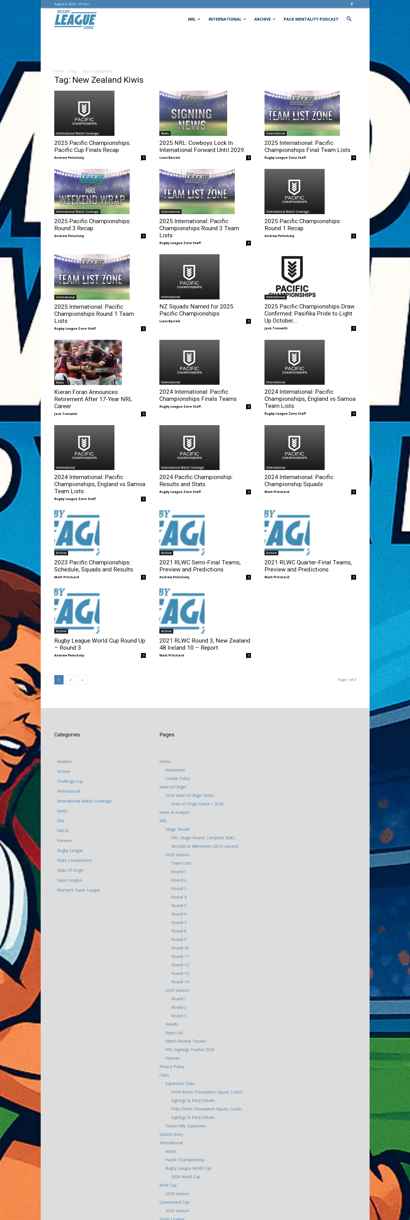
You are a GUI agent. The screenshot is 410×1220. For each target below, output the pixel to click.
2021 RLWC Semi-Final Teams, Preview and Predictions (200, 566)
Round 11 (180, 956)
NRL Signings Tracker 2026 (189, 1049)
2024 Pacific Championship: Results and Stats (196, 481)
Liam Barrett (169, 157)
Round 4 (178, 897)
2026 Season (177, 854)
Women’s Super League (78, 890)
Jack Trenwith (276, 328)
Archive (264, 19)
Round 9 (178, 939)
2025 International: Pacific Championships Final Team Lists (307, 146)
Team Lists (181, 863)
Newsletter (175, 770)
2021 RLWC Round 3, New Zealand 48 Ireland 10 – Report (204, 644)
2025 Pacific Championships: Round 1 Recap (302, 225)
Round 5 (178, 905)
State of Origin (70, 870)
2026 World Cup (185, 1176)
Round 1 (178, 871)
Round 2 (178, 880)
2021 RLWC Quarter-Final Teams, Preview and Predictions (308, 566)
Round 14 (180, 981)
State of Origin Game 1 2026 (197, 803)
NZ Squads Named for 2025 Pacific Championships (196, 310)
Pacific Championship (184, 1159)
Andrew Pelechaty (69, 157)
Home (59, 71)
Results (172, 1024)
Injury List (174, 1032)
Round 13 (180, 973)
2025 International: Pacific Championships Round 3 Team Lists (199, 228)
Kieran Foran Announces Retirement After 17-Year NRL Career (93, 399)
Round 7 (178, 922)
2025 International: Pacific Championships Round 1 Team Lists (94, 313)
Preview (64, 840)
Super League (69, 880)
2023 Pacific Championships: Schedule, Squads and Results (93, 566)
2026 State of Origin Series (189, 795)
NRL (194, 19)
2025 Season (177, 990)
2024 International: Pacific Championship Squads (298, 481)
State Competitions (74, 860)
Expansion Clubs (180, 1083)
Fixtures (172, 1058)
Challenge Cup (70, 781)
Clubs (164, 1075)
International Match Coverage (77, 133)
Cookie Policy (177, 778)
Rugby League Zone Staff (285, 157)
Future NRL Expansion (185, 1125)
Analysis (64, 761)
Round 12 (180, 964)
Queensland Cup (174, 1202)
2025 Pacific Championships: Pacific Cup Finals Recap (92, 146)
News (165, 133)
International (227, 19)
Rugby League (70, 850)
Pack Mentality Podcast (311, 19)
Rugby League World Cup (188, 1168)
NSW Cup (168, 1185)
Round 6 (178, 914)
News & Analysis (174, 812)
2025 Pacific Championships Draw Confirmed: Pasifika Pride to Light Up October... (309, 313)
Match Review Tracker (185, 1041)
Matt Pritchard (276, 492)
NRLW (63, 830)
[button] (349, 19)
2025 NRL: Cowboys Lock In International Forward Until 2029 (201, 146)
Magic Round (177, 829)
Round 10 (180, 948)
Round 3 (178, 888)
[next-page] (82, 679)
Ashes (170, 1151)
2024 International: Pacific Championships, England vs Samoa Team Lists (309, 398)
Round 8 (178, 931)
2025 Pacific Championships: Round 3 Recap (92, 225)
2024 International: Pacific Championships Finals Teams (198, 395)
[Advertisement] (205, 50)
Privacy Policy (171, 1066)
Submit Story (171, 1134)
